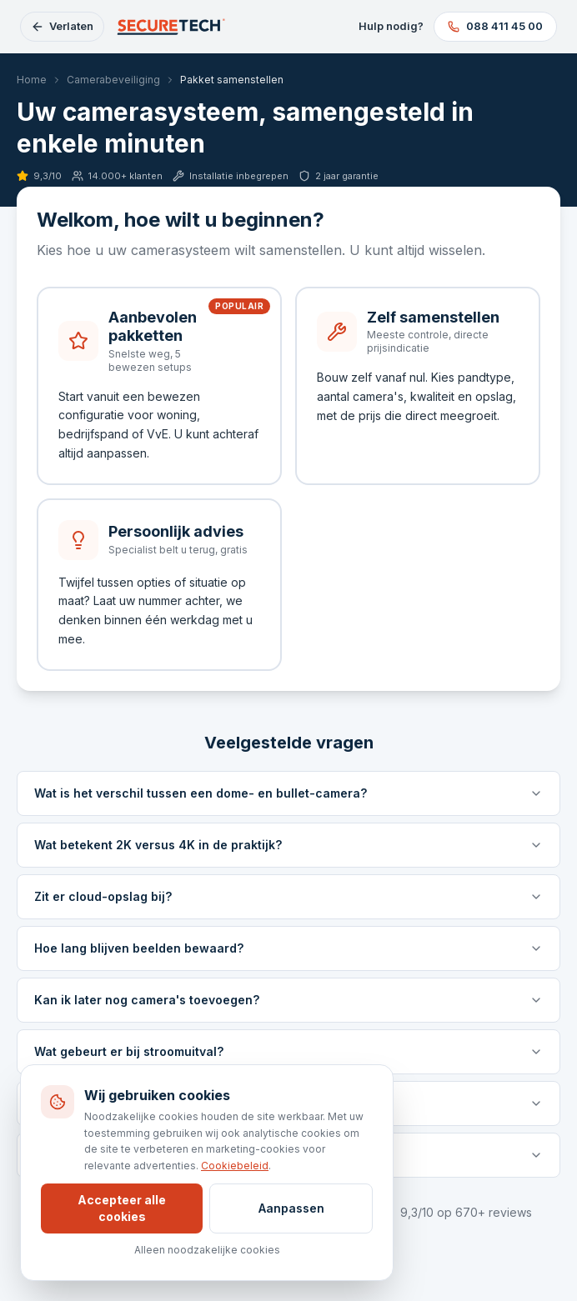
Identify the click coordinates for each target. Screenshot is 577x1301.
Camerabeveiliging (113, 79)
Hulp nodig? (391, 26)
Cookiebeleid (234, 1165)
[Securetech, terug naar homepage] (172, 26)
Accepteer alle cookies (122, 1208)
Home (32, 79)
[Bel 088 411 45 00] (495, 27)
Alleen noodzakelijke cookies (207, 1249)
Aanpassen (291, 1208)
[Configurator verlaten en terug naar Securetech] (62, 27)
